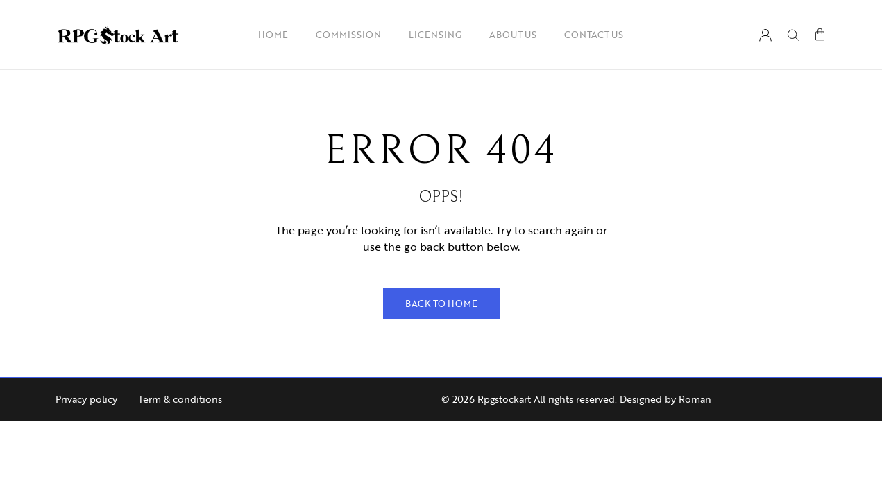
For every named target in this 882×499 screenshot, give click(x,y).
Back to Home (441, 303)
